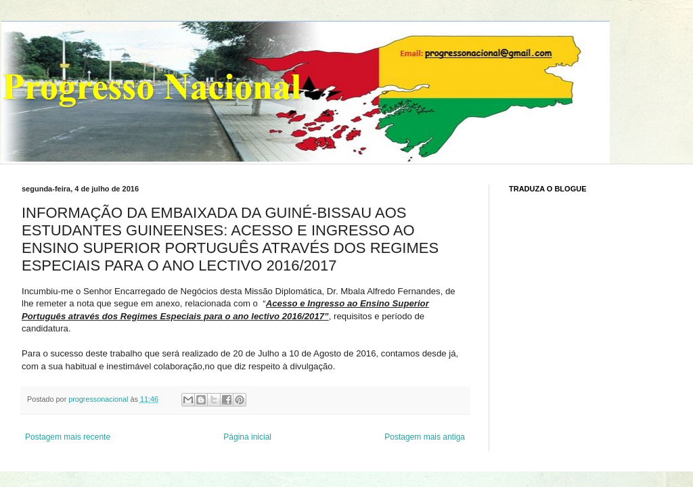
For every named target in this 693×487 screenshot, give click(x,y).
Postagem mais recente (67, 437)
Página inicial (247, 437)
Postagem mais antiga (424, 437)
